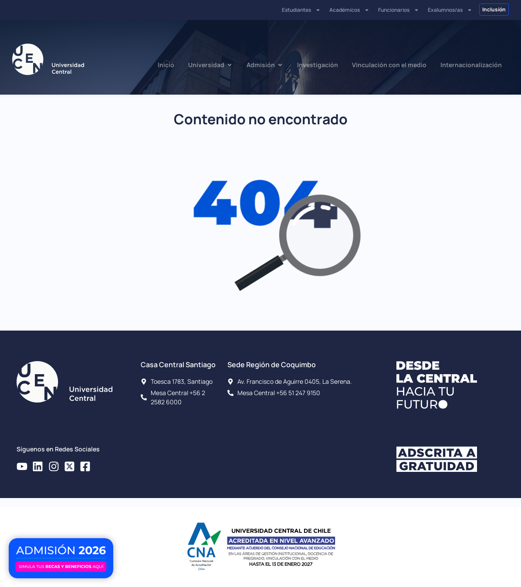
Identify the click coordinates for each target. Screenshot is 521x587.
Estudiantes (301, 10)
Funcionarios (398, 10)
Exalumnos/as (450, 10)
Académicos (349, 10)
